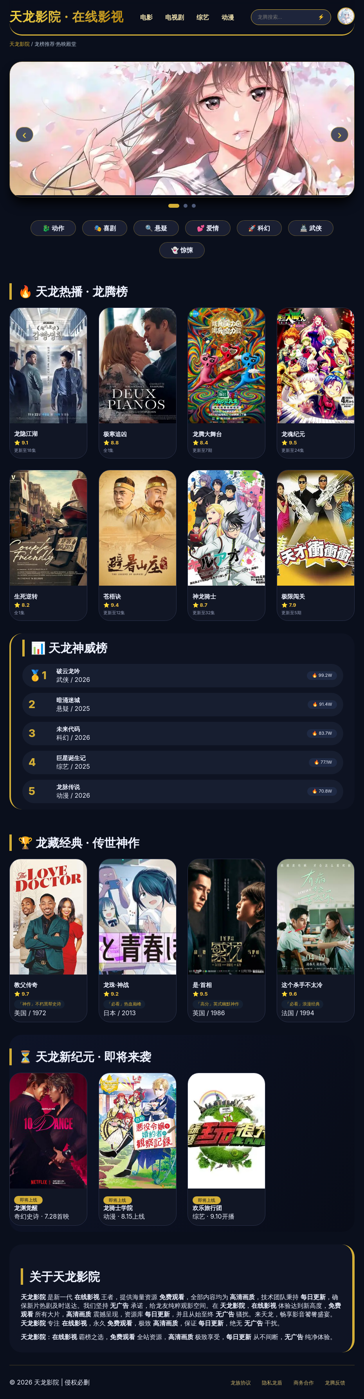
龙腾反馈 (335, 1383)
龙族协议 (241, 1383)
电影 (146, 17)
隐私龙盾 (272, 1383)
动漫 (228, 17)
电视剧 (174, 17)
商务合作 (304, 1383)
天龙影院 (19, 44)
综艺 (202, 17)
